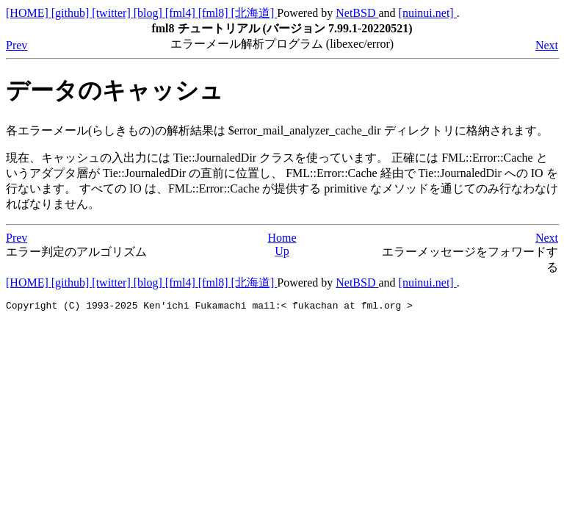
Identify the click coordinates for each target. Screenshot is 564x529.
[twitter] (112, 13)
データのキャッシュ (114, 90)
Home (281, 237)
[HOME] (28, 13)
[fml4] (181, 13)
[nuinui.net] (428, 13)
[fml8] (214, 13)
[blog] (149, 13)
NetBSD (357, 13)
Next (546, 45)
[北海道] (254, 13)
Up (282, 251)
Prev (16, 45)
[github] (72, 13)
